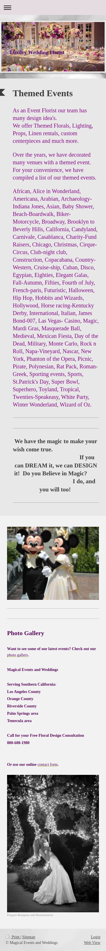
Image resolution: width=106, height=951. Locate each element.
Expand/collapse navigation (53, 7)
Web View (92, 943)
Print (13, 937)
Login (95, 937)
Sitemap (28, 937)
